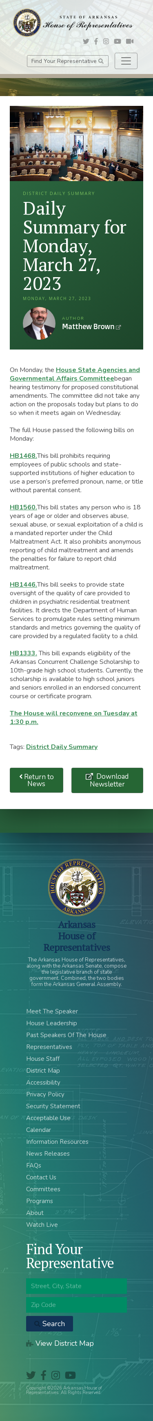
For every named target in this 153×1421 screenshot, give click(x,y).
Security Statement (53, 1106)
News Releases (48, 1154)
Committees (43, 1189)
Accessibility (43, 1082)
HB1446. (23, 584)
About (35, 1213)
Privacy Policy (45, 1094)
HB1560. (23, 507)
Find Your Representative (67, 61)
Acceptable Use (48, 1118)
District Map (43, 1071)
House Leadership (51, 1023)
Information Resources (57, 1142)
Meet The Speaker (52, 1011)
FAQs (33, 1165)
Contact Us (41, 1177)
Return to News (36, 780)
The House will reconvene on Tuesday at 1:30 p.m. (73, 717)
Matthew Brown (39, 323)
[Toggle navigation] (126, 61)
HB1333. (23, 653)
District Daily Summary (62, 746)
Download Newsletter (109, 780)
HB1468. (23, 455)
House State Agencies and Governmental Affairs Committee (75, 374)
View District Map (60, 1343)
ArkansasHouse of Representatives (76, 936)
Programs (39, 1201)
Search (49, 1324)
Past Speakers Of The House (66, 1035)
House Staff (43, 1059)
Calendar (38, 1130)
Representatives (49, 1047)
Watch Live (42, 1225)
